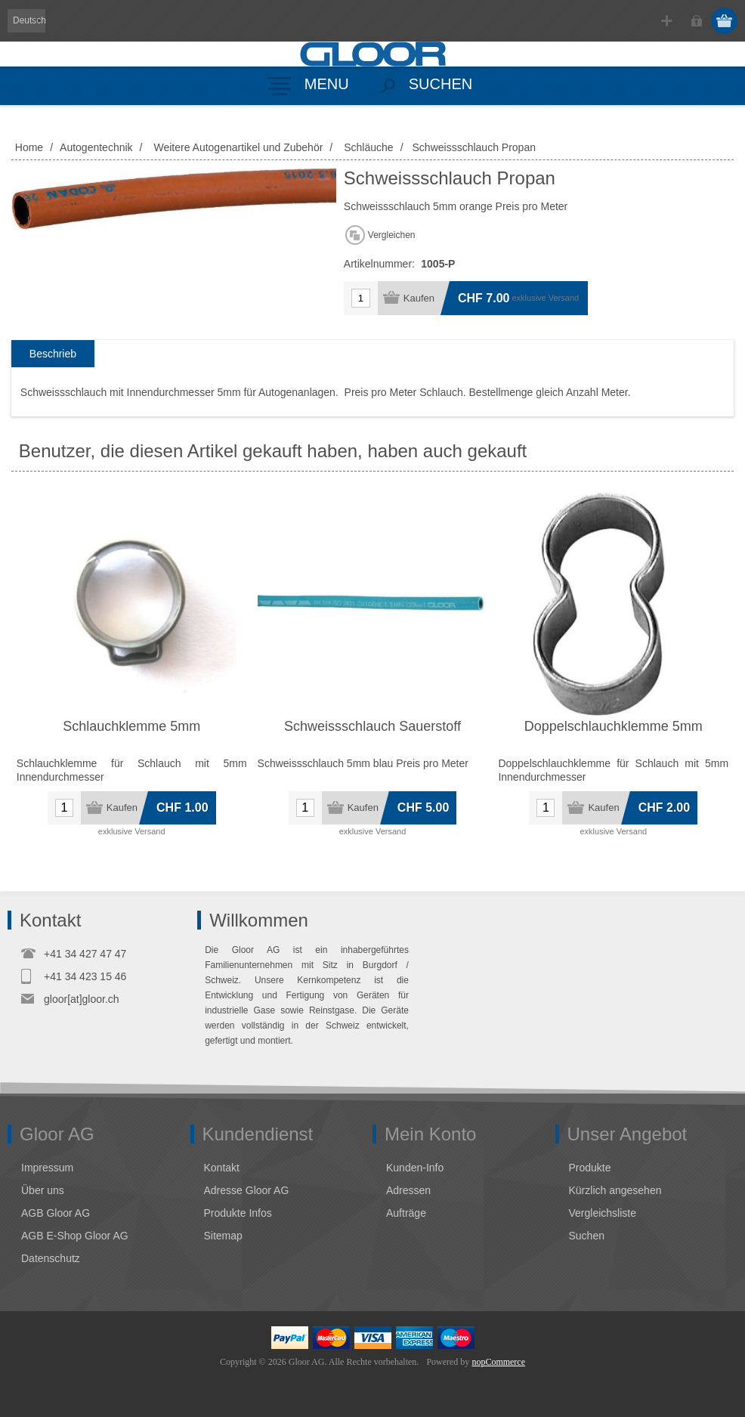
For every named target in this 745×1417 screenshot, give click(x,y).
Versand (564, 297)
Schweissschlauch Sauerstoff (372, 726)
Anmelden (696, 21)
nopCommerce (498, 1362)
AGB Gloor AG (55, 1213)
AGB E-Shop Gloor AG (74, 1236)
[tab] (52, 354)
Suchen (586, 1236)
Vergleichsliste (603, 1213)
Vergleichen (392, 235)
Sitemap (223, 1236)
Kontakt (222, 1168)
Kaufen (418, 298)
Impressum (47, 1168)
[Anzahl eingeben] (360, 298)
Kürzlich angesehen (615, 1190)
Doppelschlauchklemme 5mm (613, 726)
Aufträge (406, 1213)
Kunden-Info (415, 1168)
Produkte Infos (238, 1213)
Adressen (408, 1190)
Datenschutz (50, 1258)
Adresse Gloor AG (246, 1190)
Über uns (42, 1190)
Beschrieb (52, 354)
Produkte (590, 1168)
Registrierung (667, 21)
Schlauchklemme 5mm (131, 726)
